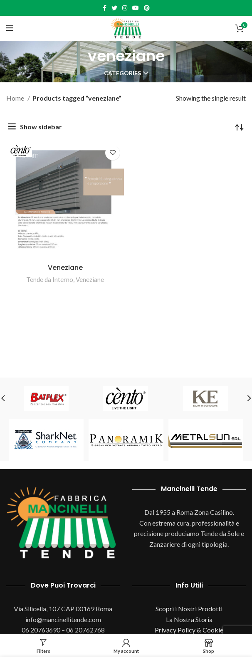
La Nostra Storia (189, 619)
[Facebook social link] (104, 7)
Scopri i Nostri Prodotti (189, 609)
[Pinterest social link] (146, 7)
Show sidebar (41, 127)
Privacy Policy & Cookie (189, 630)
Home (15, 98)
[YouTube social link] (135, 7)
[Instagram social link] (125, 7)
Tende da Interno (49, 279)
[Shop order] (239, 127)
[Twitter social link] (114, 7)
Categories (122, 73)
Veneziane (65, 267)
